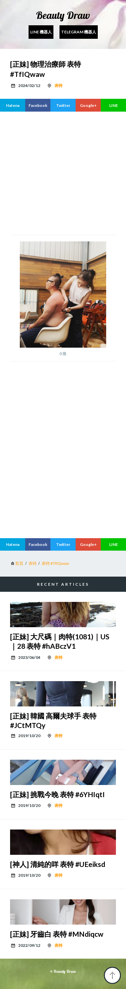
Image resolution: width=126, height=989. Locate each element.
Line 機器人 (41, 31)
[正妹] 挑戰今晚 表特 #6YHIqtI (57, 794)
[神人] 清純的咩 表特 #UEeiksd (57, 864)
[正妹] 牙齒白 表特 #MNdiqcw (56, 934)
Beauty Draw (63, 15)
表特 (58, 85)
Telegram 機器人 (78, 31)
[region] (63, 172)
